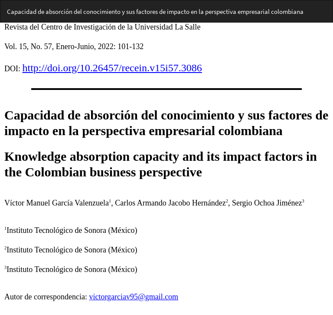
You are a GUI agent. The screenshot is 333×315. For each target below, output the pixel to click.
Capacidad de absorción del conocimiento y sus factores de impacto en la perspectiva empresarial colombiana (155, 11)
